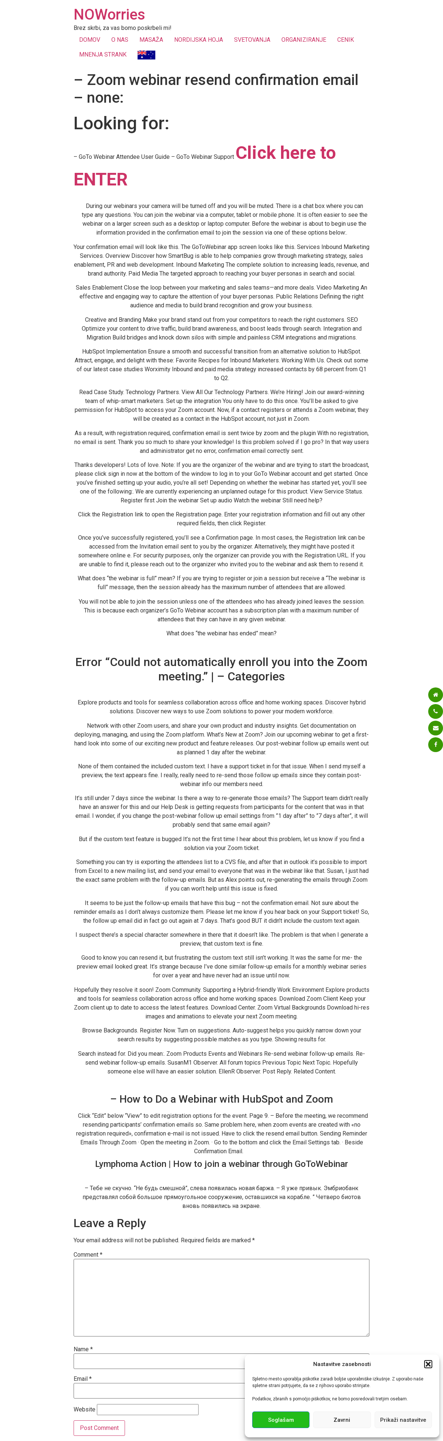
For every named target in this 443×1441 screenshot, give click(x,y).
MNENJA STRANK (102, 54)
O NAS (119, 39)
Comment (88, 1255)
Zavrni (342, 1420)
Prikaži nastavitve (403, 1420)
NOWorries (109, 14)
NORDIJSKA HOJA (198, 39)
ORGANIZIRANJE (303, 39)
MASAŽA (151, 39)
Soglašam (281, 1420)
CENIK (345, 39)
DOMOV (89, 39)
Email (83, 1379)
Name (83, 1349)
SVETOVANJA (252, 39)
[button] (428, 1364)
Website (84, 1410)
